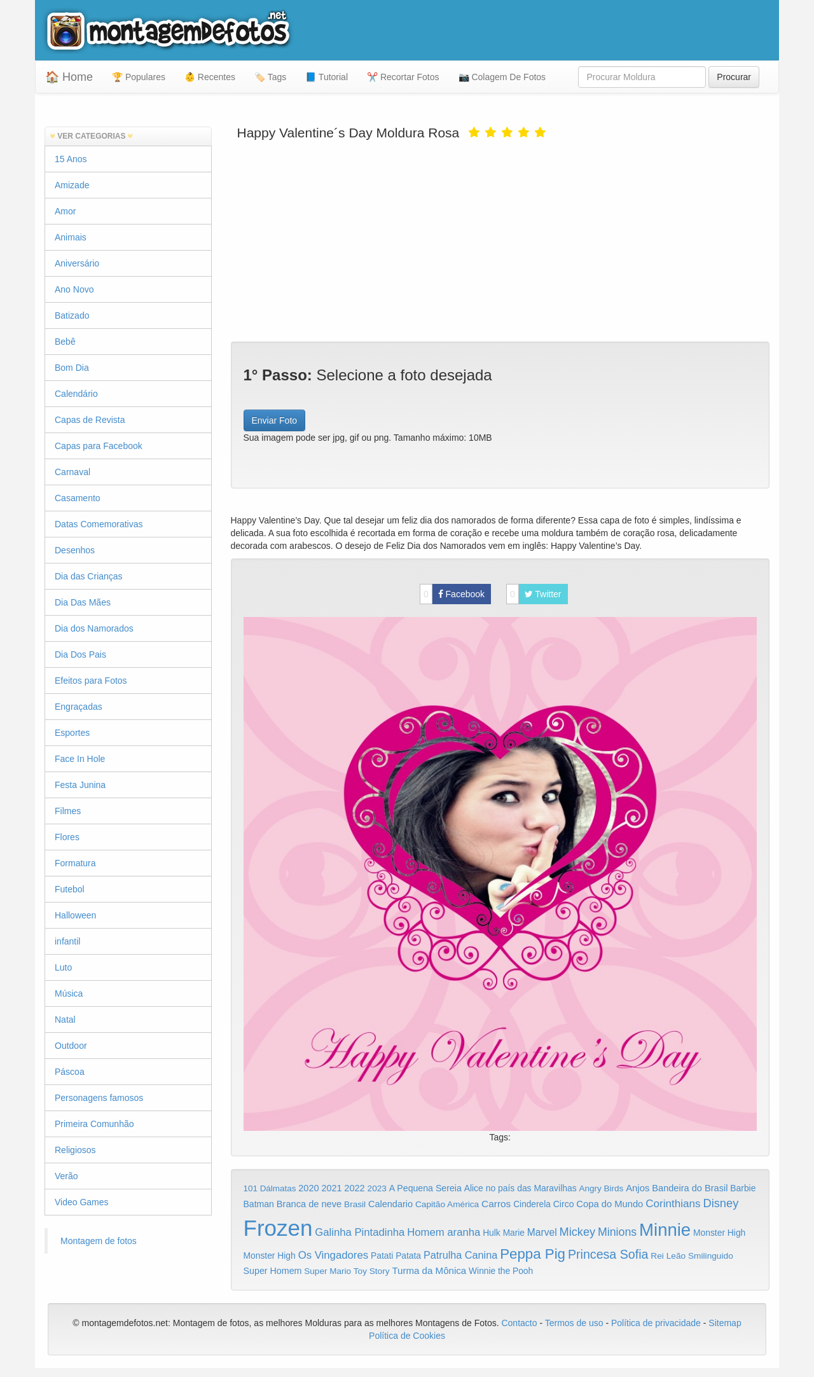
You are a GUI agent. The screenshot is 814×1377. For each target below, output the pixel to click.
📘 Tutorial (326, 77)
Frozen (278, 1227)
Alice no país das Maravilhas (520, 1188)
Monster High (719, 1233)
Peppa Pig (532, 1254)
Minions (617, 1232)
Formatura (75, 863)
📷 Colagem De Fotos (502, 77)
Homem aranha (443, 1232)
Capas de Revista (90, 420)
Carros (496, 1203)
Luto (63, 967)
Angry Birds (601, 1188)
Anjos (637, 1188)
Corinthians (672, 1204)
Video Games (82, 1202)
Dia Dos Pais (80, 654)
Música (69, 993)
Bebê (65, 341)
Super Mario (327, 1271)
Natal (65, 1019)
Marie (514, 1233)
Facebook (452, 594)
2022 (354, 1188)
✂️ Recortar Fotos (403, 77)
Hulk (491, 1233)
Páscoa (70, 1072)
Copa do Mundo (609, 1204)
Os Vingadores (333, 1255)
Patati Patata (396, 1256)
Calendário (76, 394)
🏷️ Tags (270, 77)
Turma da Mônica (429, 1270)
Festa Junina (80, 785)
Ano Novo (74, 289)
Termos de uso (574, 1323)
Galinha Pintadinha (359, 1232)
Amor (65, 211)
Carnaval (72, 472)
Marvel (542, 1232)
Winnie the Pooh (501, 1271)
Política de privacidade (656, 1323)
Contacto (520, 1323)
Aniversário (77, 263)
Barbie (742, 1188)
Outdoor (71, 1046)
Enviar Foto (275, 420)
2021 (331, 1188)
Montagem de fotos (98, 1241)
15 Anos (71, 159)
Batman (259, 1204)
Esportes (72, 733)
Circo (563, 1204)
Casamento (77, 498)
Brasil (355, 1204)
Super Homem (273, 1271)
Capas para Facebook (98, 446)
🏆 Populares (138, 77)
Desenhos (75, 550)
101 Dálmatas (270, 1188)
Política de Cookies (407, 1336)
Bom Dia (72, 368)
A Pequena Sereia (425, 1188)
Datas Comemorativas (99, 524)
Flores (67, 837)
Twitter (534, 594)
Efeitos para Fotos (91, 680)
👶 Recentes (209, 77)
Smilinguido (710, 1256)
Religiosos (75, 1150)
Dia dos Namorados (94, 628)
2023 (377, 1188)
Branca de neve (309, 1204)
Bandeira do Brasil (690, 1188)
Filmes (68, 811)
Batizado (72, 315)
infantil (67, 941)
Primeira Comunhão (94, 1124)
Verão (66, 1176)
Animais (70, 237)
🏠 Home (69, 77)
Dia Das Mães (83, 602)
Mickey (578, 1232)
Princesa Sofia (608, 1254)
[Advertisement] (500, 240)
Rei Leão (668, 1256)
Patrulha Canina (460, 1255)
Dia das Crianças (89, 576)
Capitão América (447, 1204)
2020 (308, 1188)
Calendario (390, 1204)
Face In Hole (80, 759)
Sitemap (724, 1323)
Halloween (75, 915)
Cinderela (532, 1204)
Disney (720, 1203)
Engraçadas (78, 707)
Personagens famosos (99, 1098)
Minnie (665, 1230)
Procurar (734, 77)
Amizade (72, 185)
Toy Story (372, 1271)
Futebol (70, 889)
